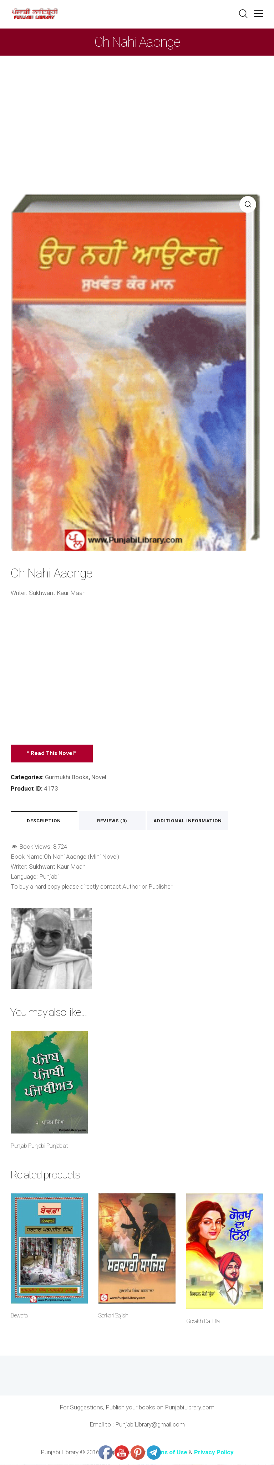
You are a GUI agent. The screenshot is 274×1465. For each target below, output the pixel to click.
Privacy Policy (214, 1452)
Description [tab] (44, 821)
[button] (258, 14)
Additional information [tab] (190, 821)
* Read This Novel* (52, 753)
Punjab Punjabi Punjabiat (39, 1145)
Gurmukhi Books (67, 777)
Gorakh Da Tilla (203, 1321)
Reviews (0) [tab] (114, 821)
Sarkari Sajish (113, 1315)
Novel (99, 777)
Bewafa (19, 1315)
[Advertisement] (137, 109)
